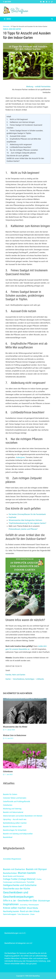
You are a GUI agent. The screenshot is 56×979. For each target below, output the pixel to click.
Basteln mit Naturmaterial (13, 812)
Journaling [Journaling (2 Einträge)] (24, 905)
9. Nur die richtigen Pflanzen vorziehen (22, 150)
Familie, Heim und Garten (12, 29)
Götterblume (8, 771)
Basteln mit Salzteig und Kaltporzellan (18, 834)
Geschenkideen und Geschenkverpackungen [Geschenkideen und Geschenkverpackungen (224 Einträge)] (18, 894)
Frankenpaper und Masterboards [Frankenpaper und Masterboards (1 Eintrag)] (14, 882)
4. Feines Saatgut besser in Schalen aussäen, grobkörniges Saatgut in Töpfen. (25, 132)
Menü (7, 19)
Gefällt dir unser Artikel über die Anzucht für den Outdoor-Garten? (25, 159)
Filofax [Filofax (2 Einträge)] (39, 879)
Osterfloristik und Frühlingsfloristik (16, 801)
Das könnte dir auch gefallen (18, 156)
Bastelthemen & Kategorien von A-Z (18, 943)
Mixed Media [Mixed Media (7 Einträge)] (32, 908)
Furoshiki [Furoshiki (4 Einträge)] (30, 882)
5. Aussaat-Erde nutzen (16, 136)
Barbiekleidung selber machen (15, 823)
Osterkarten (7, 805)
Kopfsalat (12, 517)
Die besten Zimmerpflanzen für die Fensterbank (27, 514)
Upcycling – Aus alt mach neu (14, 819)
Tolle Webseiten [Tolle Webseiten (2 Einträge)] (23, 914)
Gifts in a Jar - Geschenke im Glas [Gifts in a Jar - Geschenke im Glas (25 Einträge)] (20, 900)
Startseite (6, 26)
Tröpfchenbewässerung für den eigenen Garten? (27, 523)
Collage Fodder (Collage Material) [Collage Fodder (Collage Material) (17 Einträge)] (19, 879)
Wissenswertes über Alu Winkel (15, 727)
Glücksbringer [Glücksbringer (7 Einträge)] (44, 900)
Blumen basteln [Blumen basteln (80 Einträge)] (27, 872)
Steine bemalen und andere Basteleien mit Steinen (22, 816)
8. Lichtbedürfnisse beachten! (19, 147)
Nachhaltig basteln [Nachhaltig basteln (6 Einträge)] (11, 911)
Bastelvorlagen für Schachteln (14, 830)
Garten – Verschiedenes (14, 679)
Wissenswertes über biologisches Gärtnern (25, 520)
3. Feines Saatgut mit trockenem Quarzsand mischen (24, 126)
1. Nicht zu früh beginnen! (17, 119)
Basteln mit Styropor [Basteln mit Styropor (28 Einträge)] (36, 869)
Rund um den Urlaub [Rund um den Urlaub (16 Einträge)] (29, 911)
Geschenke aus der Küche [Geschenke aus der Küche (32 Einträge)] (16, 888)
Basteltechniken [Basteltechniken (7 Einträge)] (10, 873)
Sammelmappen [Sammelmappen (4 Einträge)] (9, 914)
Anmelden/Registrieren (12, 859)
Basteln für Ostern (10, 794)
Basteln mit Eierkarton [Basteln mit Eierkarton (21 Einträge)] (14, 869)
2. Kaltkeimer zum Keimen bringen (21, 122)
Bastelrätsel (7, 837)
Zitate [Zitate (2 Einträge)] (32, 914)
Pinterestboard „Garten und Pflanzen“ (23, 529)
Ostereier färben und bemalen (14, 798)
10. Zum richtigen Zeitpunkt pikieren (21, 153)
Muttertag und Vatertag (12, 809)
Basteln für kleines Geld (12, 826)
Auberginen (20, 457)
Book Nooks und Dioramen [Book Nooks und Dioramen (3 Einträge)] (13, 876)
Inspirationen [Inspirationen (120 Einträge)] (11, 904)
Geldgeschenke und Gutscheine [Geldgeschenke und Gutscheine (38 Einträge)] (19, 885)
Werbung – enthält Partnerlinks (38, 86)
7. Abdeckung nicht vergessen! (19, 144)
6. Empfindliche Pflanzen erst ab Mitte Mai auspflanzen (24, 140)
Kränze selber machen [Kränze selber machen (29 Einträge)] (14, 908)
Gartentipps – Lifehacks (34, 679)
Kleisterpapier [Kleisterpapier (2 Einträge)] (33, 905)
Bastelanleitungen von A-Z (15, 933)
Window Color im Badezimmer (14, 735)
